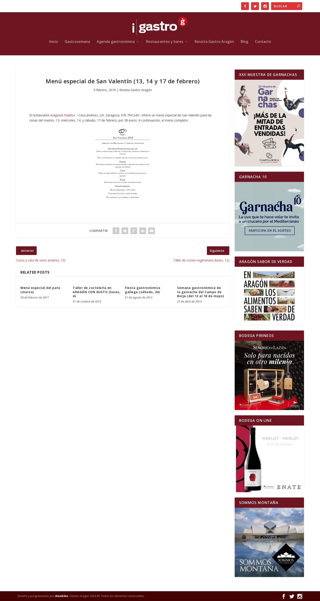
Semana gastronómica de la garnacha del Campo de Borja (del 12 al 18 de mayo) (200, 292)
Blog (244, 42)
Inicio (53, 42)
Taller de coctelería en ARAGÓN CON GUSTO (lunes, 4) (96, 292)
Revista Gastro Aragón (214, 42)
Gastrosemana (77, 42)
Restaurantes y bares (164, 42)
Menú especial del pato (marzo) (40, 290)
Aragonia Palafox (62, 115)
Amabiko (61, 596)
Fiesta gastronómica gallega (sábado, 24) (142, 290)
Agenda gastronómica (116, 42)
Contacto (263, 42)
